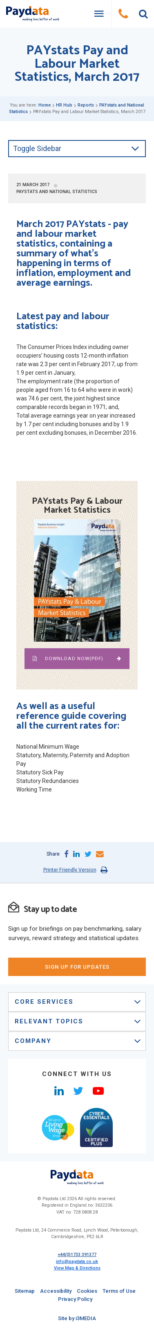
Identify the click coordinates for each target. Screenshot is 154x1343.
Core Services (78, 1001)
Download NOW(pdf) (77, 658)
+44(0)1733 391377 (77, 1254)
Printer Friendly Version (69, 870)
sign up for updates (77, 967)
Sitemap (25, 1291)
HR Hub (64, 105)
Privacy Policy (75, 1299)
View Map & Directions (77, 1268)
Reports (86, 105)
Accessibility (55, 1291)
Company (78, 1041)
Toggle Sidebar (76, 148)
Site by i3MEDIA (77, 1318)
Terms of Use (119, 1291)
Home (44, 105)
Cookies (87, 1291)
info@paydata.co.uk (77, 1261)
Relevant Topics (78, 1021)
